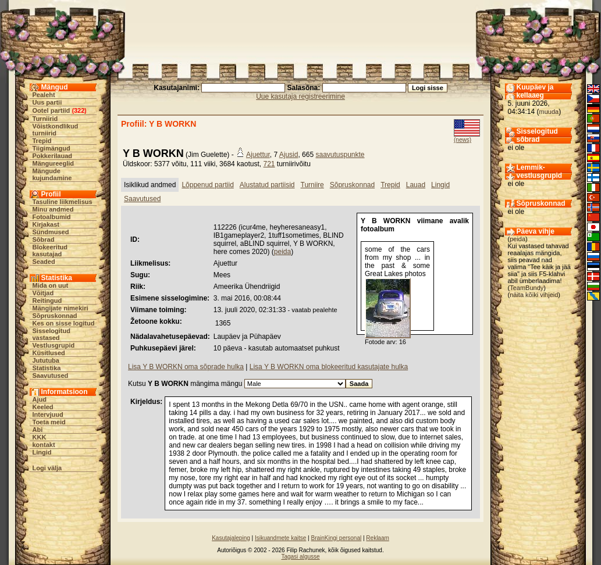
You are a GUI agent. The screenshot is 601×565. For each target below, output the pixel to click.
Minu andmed (53, 209)
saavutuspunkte (339, 155)
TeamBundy (526, 287)
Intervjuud (48, 414)
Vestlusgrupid (54, 345)
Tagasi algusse (300, 556)
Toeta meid (49, 422)
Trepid (42, 140)
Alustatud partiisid (267, 185)
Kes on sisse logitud (64, 323)
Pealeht (44, 94)
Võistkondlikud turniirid (56, 130)
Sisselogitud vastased (51, 334)
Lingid (42, 452)
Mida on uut (51, 285)
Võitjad (43, 292)
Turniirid (45, 118)
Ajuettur (258, 155)
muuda (549, 111)
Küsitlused (49, 352)
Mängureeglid (53, 163)
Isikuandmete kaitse (280, 538)
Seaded (44, 261)
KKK (40, 437)
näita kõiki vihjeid (534, 294)
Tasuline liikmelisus (63, 201)
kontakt (44, 444)
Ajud (40, 399)
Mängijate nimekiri (60, 308)
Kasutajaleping (231, 538)
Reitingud (47, 300)
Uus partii (47, 102)
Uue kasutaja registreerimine (300, 96)
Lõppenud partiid (207, 185)
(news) (462, 140)
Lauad (415, 185)
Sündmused (51, 231)
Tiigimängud (51, 148)
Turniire (312, 185)
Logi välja (47, 467)
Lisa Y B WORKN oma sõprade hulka (186, 367)
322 (79, 110)
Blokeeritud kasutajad (50, 251)
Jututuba (46, 360)
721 (269, 164)
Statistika (47, 367)
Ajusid (288, 155)
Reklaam (377, 538)
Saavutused (51, 375)
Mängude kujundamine (52, 174)
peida (282, 252)
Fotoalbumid (52, 216)
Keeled (43, 406)
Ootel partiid (51, 110)
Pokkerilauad (52, 155)
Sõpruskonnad (55, 315)
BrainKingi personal (336, 538)
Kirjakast (46, 224)
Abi (38, 429)
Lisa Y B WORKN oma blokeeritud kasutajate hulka (329, 367)
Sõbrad (44, 239)
